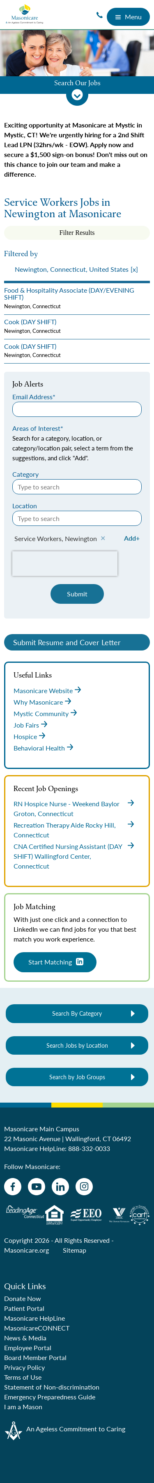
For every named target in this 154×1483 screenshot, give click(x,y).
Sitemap (74, 1250)
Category (25, 474)
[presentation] (77, 269)
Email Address (32, 396)
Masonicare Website (43, 690)
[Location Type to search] (77, 518)
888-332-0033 (89, 1148)
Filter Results (77, 232)
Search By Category (77, 1013)
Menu (128, 16)
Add (130, 538)
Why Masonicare (38, 702)
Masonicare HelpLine (34, 1318)
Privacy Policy (24, 1367)
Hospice (25, 736)
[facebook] (12, 1186)
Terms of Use (22, 1377)
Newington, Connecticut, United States (72, 269)
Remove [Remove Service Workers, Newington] (103, 538)
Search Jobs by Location (77, 1045)
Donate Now (22, 1298)
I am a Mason (23, 1406)
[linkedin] (60, 1186)
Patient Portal (24, 1308)
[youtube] (36, 1186)
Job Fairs (26, 725)
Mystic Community (41, 713)
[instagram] (84, 1186)
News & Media (25, 1337)
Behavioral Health (39, 748)
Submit (77, 593)
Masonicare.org (26, 1250)
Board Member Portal (35, 1357)
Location (24, 505)
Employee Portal (27, 1347)
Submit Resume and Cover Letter (67, 642)
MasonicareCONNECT (36, 1328)
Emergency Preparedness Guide (49, 1396)
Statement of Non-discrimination (51, 1387)
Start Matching (50, 962)
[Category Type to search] (77, 486)
